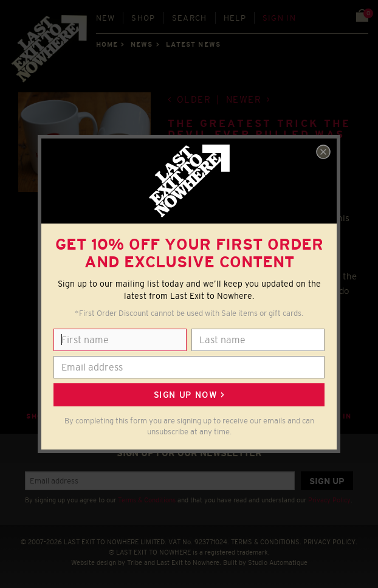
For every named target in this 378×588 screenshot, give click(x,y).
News (142, 44)
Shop (143, 17)
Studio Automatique (278, 562)
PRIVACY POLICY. (330, 541)
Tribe (134, 562)
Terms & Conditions (147, 500)
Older (194, 99)
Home (107, 44)
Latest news (193, 44)
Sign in (279, 17)
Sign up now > (189, 395)
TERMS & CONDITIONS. (266, 541)
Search (189, 17)
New (105, 17)
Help (235, 17)
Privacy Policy (329, 500)
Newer (244, 99)
